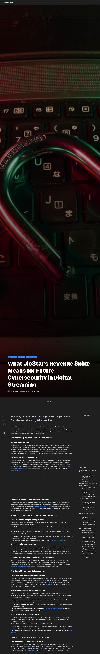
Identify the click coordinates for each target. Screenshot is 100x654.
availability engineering (59, 540)
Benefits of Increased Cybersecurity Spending (88, 506)
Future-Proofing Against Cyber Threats (88, 510)
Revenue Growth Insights (88, 474)
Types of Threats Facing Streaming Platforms (88, 488)
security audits (37, 553)
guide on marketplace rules (43, 506)
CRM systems (50, 584)
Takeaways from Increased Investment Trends (89, 503)
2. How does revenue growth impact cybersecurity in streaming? (89, 537)
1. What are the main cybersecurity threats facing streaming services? (89, 532)
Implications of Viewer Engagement (87, 476)
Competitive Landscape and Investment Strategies (89, 480)
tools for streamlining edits (20, 566)
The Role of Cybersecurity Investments (86, 499)
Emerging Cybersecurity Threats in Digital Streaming (88, 484)
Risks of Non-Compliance (88, 524)
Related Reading (86, 557)
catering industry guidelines (54, 608)
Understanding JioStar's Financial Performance (87, 470)
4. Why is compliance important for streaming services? (88, 548)
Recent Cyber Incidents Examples (88, 491)
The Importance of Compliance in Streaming (88, 518)
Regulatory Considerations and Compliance (87, 514)
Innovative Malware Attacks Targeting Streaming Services (89, 495)
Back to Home (8, 2)
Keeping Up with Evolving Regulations (88, 521)
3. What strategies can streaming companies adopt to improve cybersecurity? (89, 543)
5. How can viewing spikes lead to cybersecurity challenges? (89, 553)
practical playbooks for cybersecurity (55, 451)
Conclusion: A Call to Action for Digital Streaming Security (87, 527)
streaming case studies (30, 650)
